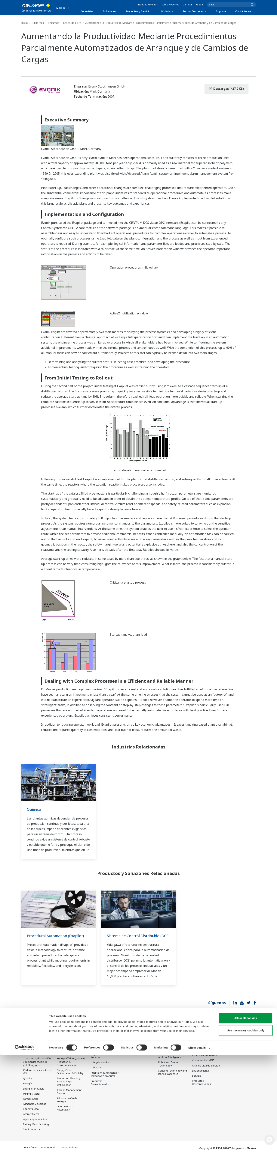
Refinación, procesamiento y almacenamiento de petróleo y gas (34, 1053)
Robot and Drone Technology (168, 1069)
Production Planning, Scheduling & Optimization (69, 1087)
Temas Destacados (195, 11)
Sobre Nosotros (170, 4)
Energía (27, 1088)
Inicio (24, 23)
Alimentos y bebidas (34, 1109)
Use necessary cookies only (245, 1135)
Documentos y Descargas (133, 1035)
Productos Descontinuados (100, 1087)
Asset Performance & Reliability (69, 1052)
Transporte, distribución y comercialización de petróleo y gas (37, 1067)
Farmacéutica (30, 1103)
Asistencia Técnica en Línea (204, 1035)
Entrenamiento (200, 1075)
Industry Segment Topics (172, 1042)
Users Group (199, 1055)
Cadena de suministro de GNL (37, 1077)
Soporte (221, 11)
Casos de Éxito (72, 23)
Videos (128, 1047)
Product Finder (200, 1050)
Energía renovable (33, 1093)
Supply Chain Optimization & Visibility (70, 1077)
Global (199, 4)
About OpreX (165, 1047)
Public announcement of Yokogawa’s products (104, 1079)
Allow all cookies (245, 1123)
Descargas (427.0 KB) (226, 89)
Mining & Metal (31, 1098)
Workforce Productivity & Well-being (71, 1035)
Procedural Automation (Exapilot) (57, 935)
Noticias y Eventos (148, 4)
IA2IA (161, 1057)
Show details (197, 1152)
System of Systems (169, 1052)
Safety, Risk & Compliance (64, 1043)
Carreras (187, 4)
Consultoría (97, 1054)
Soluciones (109, 11)
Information (97, 1039)
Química (34, 809)
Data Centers (30, 1038)
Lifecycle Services (101, 1067)
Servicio (196, 1081)
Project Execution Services (100, 1061)
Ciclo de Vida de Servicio (206, 1070)
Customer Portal (201, 1065)
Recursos (53, 23)
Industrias (87, 11)
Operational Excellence (70, 1058)
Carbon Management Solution (69, 1096)
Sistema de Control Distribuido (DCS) (134, 938)
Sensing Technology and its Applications (172, 1077)
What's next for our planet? (169, 1035)
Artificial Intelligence (169, 1062)
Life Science (97, 1073)
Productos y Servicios (138, 11)
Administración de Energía (67, 1105)
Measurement (99, 1049)
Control (95, 1044)
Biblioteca (167, 11)
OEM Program (31, 1033)
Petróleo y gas (31, 1043)
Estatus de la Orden (203, 1060)
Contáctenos (243, 11)
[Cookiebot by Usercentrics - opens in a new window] (24, 1153)
